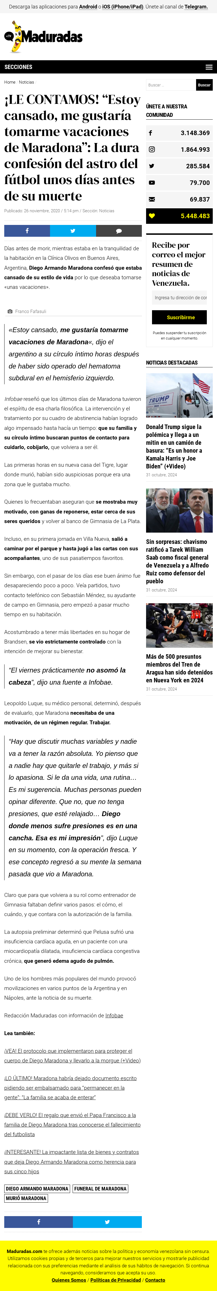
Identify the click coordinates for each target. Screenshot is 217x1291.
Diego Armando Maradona (37, 1189)
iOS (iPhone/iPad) (122, 7)
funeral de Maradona (100, 1189)
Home (10, 82)
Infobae (114, 1015)
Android (88, 7)
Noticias (26, 82)
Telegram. (196, 7)
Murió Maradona (26, 1198)
